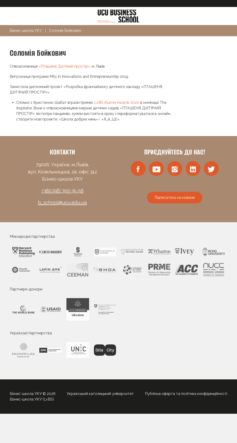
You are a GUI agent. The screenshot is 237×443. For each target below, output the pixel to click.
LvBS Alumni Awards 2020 (116, 102)
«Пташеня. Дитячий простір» (64, 66)
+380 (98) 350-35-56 (62, 190)
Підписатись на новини (174, 197)
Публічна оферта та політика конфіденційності (186, 393)
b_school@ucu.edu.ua (62, 202)
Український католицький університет (100, 393)
